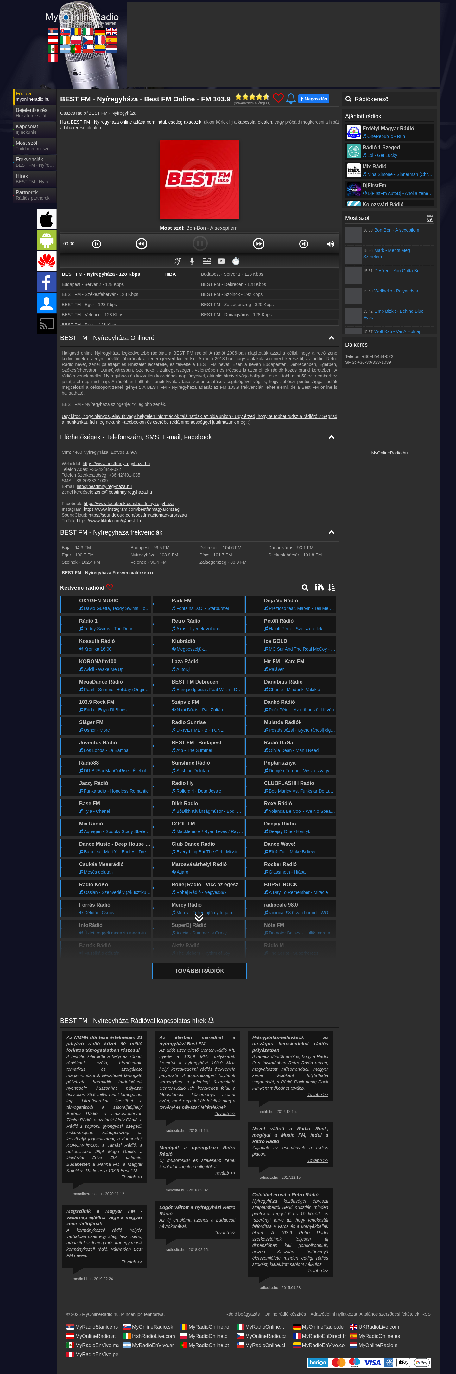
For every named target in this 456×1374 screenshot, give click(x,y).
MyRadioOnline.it (260, 1327)
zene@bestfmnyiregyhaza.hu (123, 492)
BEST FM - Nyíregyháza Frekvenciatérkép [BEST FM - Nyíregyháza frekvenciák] (108, 572)
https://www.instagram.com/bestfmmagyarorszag (132, 509)
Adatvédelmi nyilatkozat (334, 1314)
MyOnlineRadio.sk (148, 1327)
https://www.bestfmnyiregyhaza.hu (116, 463)
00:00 (68, 243)
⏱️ (236, 261)
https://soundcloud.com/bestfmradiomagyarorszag (138, 514)
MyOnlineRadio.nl (374, 1345)
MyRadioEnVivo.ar (148, 1345)
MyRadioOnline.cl (261, 1345)
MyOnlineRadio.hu (389, 452)
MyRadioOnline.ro (204, 1327)
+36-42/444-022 (105, 469)
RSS (426, 1314)
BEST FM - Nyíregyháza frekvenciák (111, 532)
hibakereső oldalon (82, 127)
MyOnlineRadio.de (318, 1327)
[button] (97, 243)
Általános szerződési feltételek (389, 1314)
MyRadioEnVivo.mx (92, 1345)
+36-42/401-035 (124, 475)
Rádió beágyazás (242, 1314)
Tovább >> (132, 1176)
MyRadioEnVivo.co (319, 1345)
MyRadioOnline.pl (204, 1336)
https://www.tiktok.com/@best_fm (109, 520)
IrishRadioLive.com (149, 1336)
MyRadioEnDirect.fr (319, 1336)
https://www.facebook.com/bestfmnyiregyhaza (129, 503)
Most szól (357, 218)
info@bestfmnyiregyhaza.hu (104, 486)
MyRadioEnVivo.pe (92, 1354)
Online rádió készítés (285, 1314)
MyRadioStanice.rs (92, 1327)
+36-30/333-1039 (91, 480)
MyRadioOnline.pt (204, 1345)
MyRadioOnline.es (375, 1336)
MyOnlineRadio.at (91, 1336)
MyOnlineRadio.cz (262, 1336)
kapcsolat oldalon (255, 122)
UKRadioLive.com (374, 1327)
